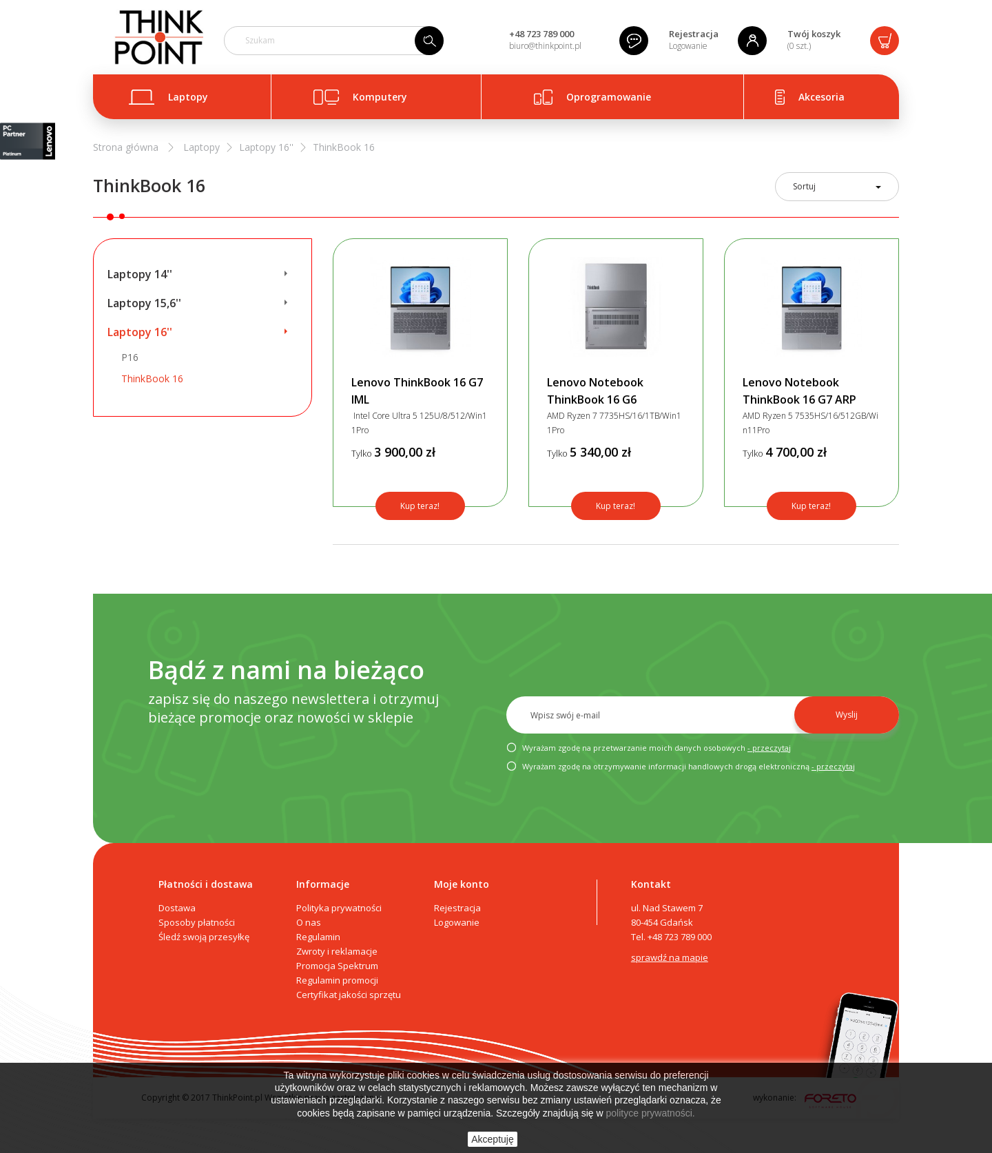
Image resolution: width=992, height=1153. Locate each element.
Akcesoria (821, 96)
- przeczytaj (769, 747)
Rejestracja (694, 34)
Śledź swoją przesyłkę (203, 937)
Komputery (380, 96)
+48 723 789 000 (541, 34)
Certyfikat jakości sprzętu (348, 994)
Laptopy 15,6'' (144, 303)
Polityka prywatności (339, 908)
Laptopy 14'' (139, 274)
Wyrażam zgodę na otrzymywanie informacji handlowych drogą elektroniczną (680, 767)
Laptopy (188, 96)
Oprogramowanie (608, 96)
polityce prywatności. (650, 1113)
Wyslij (847, 714)
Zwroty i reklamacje (337, 951)
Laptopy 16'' (139, 332)
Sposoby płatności (196, 922)
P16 (129, 357)
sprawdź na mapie (669, 957)
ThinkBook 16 (152, 378)
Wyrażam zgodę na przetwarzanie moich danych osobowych (648, 748)
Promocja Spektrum (337, 965)
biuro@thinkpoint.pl (545, 46)
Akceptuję (492, 1139)
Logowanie (688, 46)
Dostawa (177, 908)
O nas (308, 922)
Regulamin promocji (337, 980)
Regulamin (318, 937)
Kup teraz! (420, 506)
